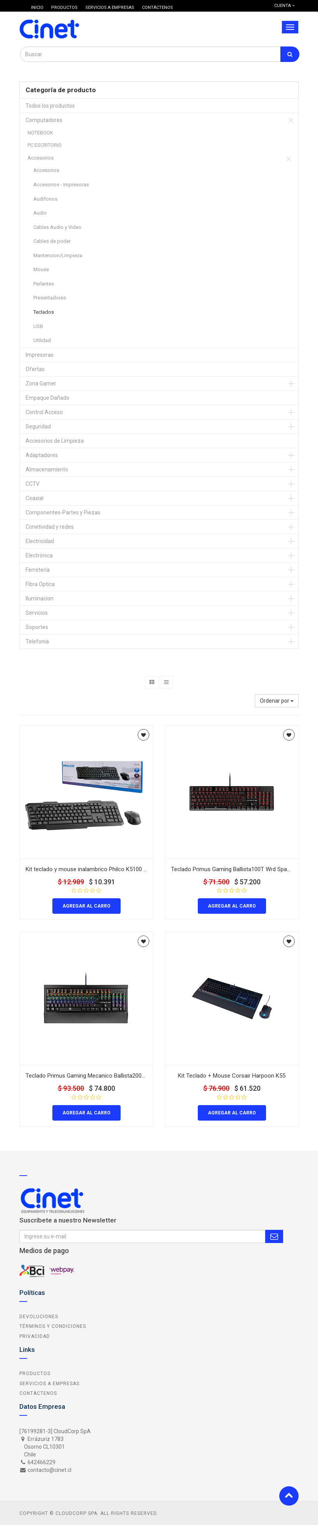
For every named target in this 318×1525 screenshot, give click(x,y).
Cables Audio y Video (57, 227)
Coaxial (34, 498)
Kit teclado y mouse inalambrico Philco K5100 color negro (99, 869)
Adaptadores (42, 455)
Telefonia (37, 641)
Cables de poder (52, 241)
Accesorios (41, 158)
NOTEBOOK (40, 133)
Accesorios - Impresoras (61, 184)
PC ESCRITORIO (45, 145)
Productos (34, 1373)
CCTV (33, 484)
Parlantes (43, 284)
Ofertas (35, 369)
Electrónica (39, 555)
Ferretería (38, 570)
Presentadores (49, 298)
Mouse (41, 269)
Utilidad (42, 340)
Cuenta (284, 5)
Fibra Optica (40, 584)
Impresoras (40, 355)
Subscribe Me (274, 1236)
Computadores (44, 120)
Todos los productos (50, 106)
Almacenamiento (47, 469)
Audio (40, 213)
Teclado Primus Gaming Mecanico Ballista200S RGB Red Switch (106, 1075)
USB (38, 326)
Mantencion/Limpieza (57, 255)
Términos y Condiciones (52, 1326)
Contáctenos (38, 1393)
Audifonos (45, 199)
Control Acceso (44, 412)
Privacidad (34, 1336)
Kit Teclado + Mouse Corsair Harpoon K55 (231, 1075)
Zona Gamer (41, 383)
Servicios (37, 613)
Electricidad (40, 541)
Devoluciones (38, 1316)
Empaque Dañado (47, 398)
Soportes (37, 627)
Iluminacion (40, 598)
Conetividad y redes (50, 527)
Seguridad (38, 426)
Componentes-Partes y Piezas (63, 512)
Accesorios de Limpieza (55, 441)
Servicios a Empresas (49, 1383)
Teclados (43, 312)
